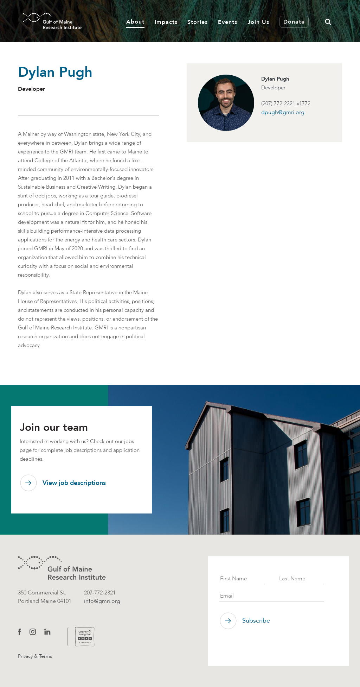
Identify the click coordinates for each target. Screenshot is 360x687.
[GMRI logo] (62, 568)
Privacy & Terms (35, 656)
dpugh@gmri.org (282, 112)
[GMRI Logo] (43, 21)
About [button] (135, 21)
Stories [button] (197, 22)
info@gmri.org (102, 601)
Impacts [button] (166, 22)
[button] (328, 21)
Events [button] (227, 22)
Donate (294, 21)
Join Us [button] (258, 22)
